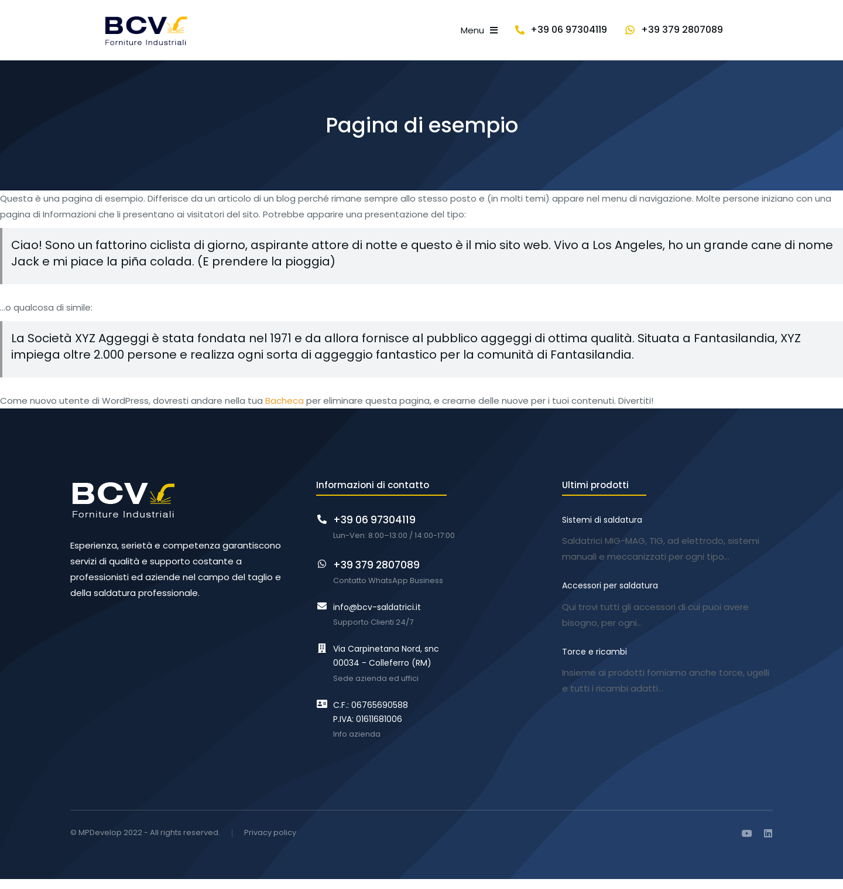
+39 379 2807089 (732, 35)
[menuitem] (312, 35)
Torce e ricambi (594, 657)
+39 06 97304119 (618, 35)
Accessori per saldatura (610, 594)
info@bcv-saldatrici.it (377, 617)
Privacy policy (270, 844)
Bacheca (284, 411)
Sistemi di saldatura (602, 530)
